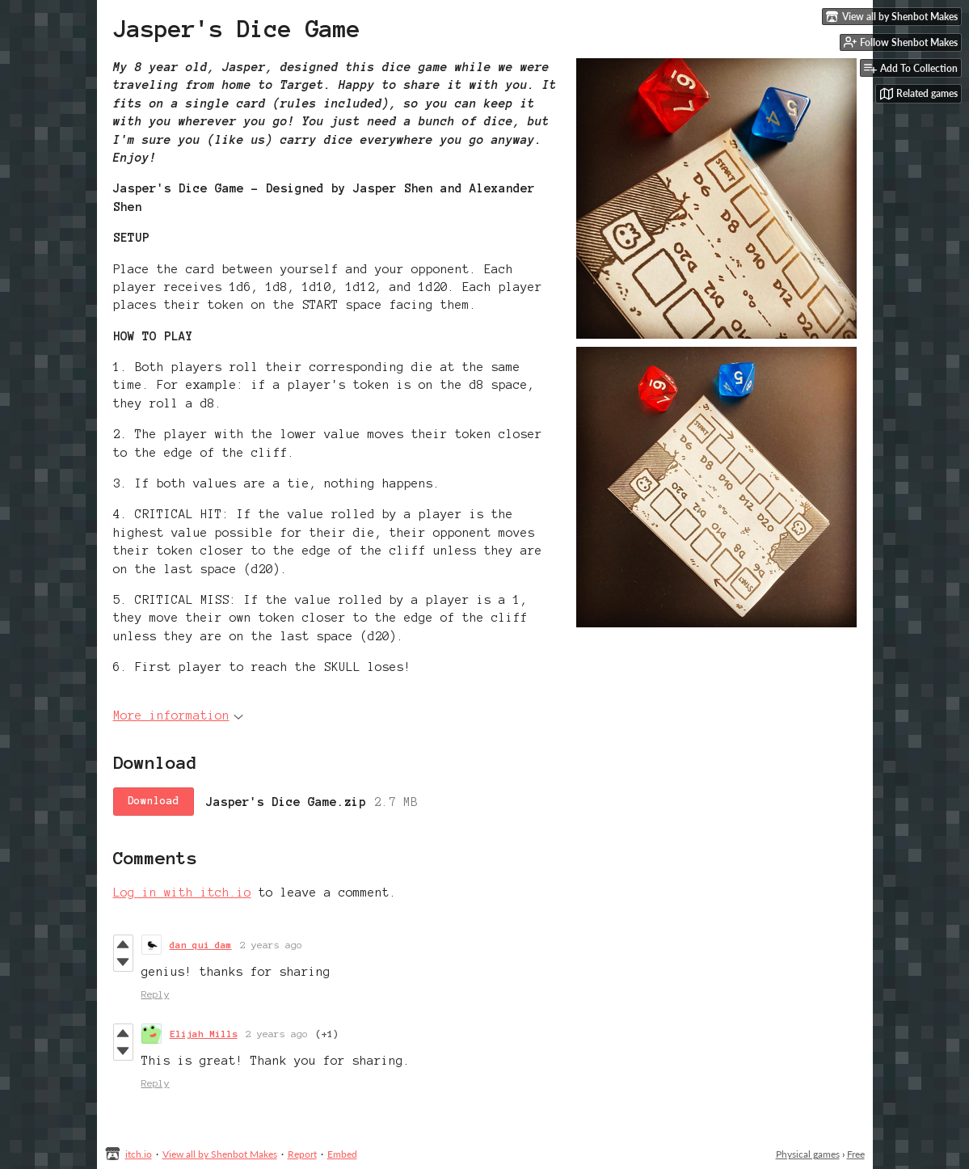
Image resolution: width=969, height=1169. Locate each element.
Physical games (808, 1154)
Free (856, 1154)
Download (153, 801)
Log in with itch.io (182, 892)
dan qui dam (201, 944)
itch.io (138, 1154)
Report (302, 1154)
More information (178, 715)
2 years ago (271, 944)
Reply (155, 994)
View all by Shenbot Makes (219, 1154)
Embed (342, 1154)
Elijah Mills (204, 1033)
